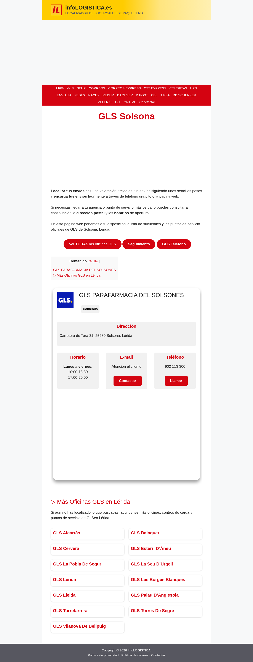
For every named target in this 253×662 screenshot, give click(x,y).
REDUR (108, 95)
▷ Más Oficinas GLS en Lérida (76, 275)
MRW (60, 88)
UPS (193, 88)
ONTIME (130, 102)
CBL (154, 95)
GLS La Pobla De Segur (77, 564)
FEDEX (79, 95)
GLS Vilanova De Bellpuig (79, 626)
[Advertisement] (126, 52)
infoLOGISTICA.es (88, 8)
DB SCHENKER (184, 95)
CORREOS (97, 88)
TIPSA (165, 95)
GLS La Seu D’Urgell (152, 564)
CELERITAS (178, 88)
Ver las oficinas (92, 244)
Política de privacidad (103, 655)
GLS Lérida (64, 579)
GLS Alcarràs (66, 533)
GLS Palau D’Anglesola (155, 595)
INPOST (142, 95)
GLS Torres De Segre (152, 610)
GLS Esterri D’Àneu (151, 548)
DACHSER (125, 95)
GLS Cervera (66, 548)
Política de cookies (134, 655)
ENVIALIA (64, 95)
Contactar (158, 655)
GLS (70, 88)
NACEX (93, 95)
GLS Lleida (64, 595)
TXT (118, 102)
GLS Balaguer (145, 533)
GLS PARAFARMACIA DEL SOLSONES (84, 270)
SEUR (81, 88)
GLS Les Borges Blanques (158, 579)
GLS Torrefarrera (70, 610)
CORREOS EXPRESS (124, 88)
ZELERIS (105, 102)
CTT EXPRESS (155, 88)
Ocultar (94, 261)
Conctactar (147, 102)
